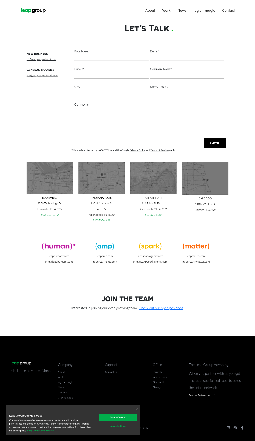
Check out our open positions (161, 308)
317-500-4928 (101, 220)
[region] (73, 420)
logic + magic (204, 10)
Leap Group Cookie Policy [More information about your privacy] (40, 430)
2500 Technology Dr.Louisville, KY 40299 (49, 203)
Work (166, 10)
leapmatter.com (196, 256)
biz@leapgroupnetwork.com (41, 59)
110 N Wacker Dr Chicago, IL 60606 (205, 204)
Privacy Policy (137, 150)
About (150, 10)
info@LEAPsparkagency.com (150, 261)
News (182, 10)
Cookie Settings (117, 426)
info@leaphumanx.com (59, 261)
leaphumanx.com (59, 256)
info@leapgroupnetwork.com (42, 75)
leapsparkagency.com (150, 256)
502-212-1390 (50, 214)
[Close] (137, 409)
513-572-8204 (153, 214)
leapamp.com (105, 256)
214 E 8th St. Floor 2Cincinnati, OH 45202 (153, 203)
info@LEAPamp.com (104, 261)
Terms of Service (160, 150)
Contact (228, 10)
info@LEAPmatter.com (196, 261)
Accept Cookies (118, 417)
